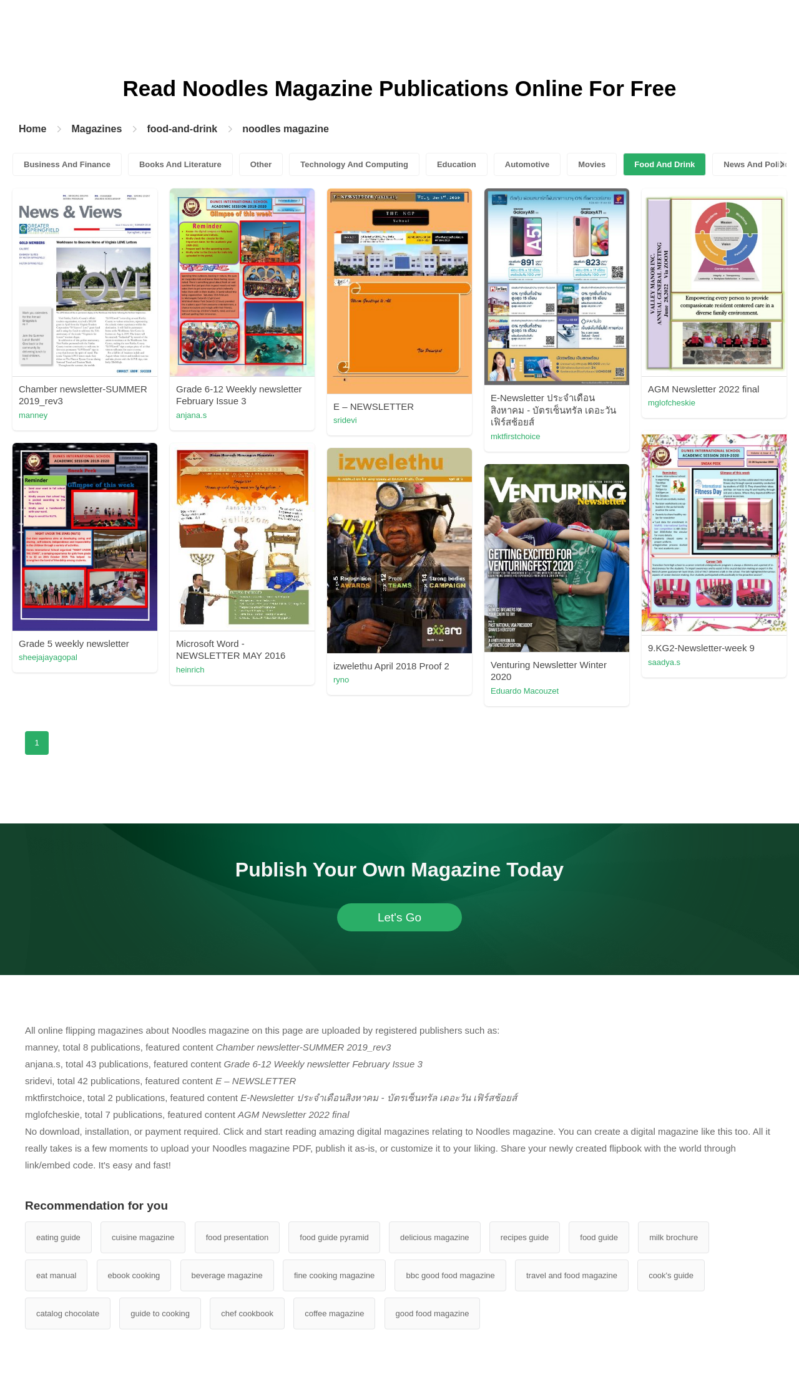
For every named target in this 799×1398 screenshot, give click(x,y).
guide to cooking (160, 1313)
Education (456, 164)
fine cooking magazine (334, 1275)
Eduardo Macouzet (525, 691)
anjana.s (191, 415)
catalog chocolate (67, 1313)
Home (32, 129)
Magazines (96, 129)
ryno (341, 679)
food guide (599, 1237)
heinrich (190, 669)
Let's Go (399, 917)
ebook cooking (134, 1275)
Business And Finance (67, 164)
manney (33, 415)
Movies (591, 164)
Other (261, 164)
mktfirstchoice (515, 436)
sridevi (345, 420)
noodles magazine (285, 129)
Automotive (527, 164)
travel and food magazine (571, 1275)
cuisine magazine (143, 1237)
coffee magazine (334, 1313)
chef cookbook (247, 1313)
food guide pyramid (334, 1237)
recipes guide (525, 1237)
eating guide (58, 1237)
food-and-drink (182, 129)
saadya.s (664, 662)
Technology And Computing (354, 164)
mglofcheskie (671, 402)
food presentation (237, 1237)
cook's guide (671, 1275)
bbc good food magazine (450, 1275)
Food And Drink (664, 164)
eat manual (56, 1275)
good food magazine (432, 1313)
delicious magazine (434, 1237)
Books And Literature (180, 164)
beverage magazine (227, 1275)
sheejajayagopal (48, 657)
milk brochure (673, 1237)
